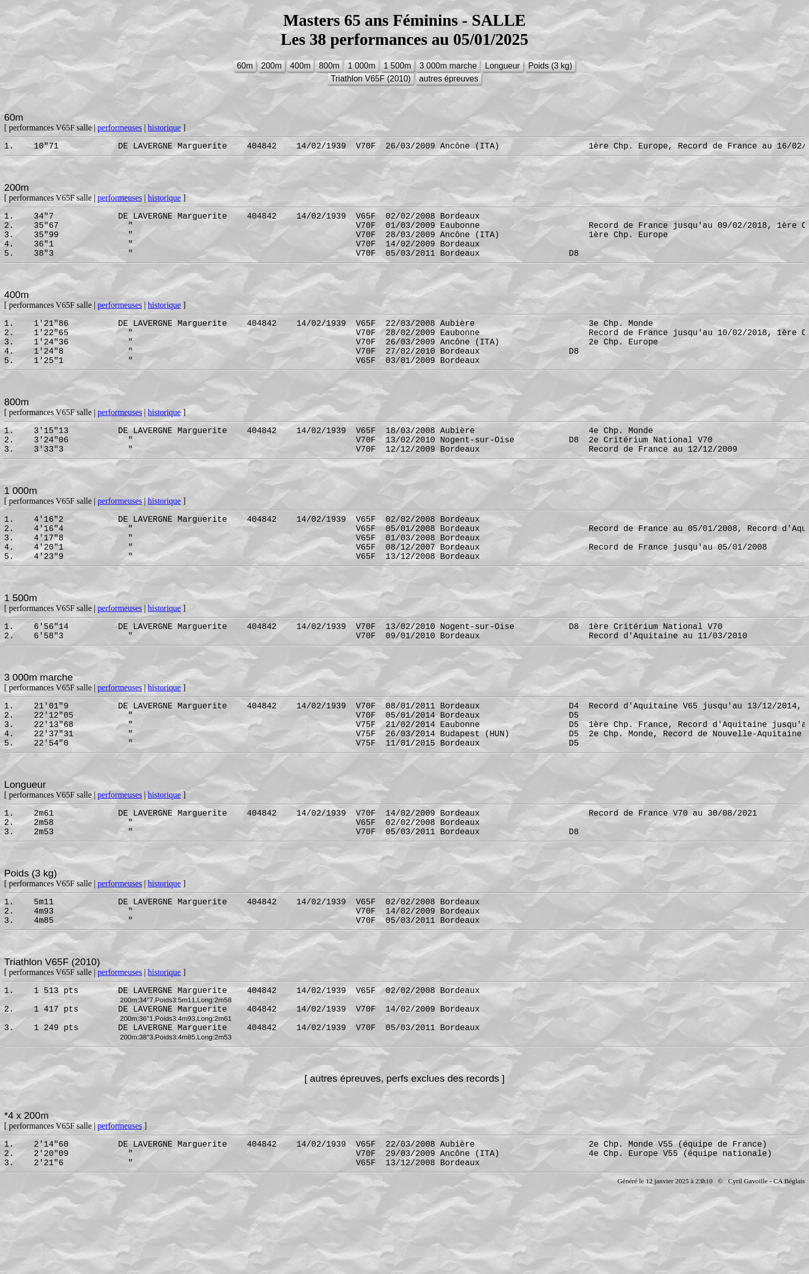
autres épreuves (448, 78)
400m (300, 65)
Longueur (502, 65)
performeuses (120, 127)
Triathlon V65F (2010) (371, 78)
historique (164, 127)
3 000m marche (448, 65)
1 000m (361, 65)
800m (329, 65)
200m (271, 65)
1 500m (397, 65)
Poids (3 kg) (550, 65)
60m (245, 65)
